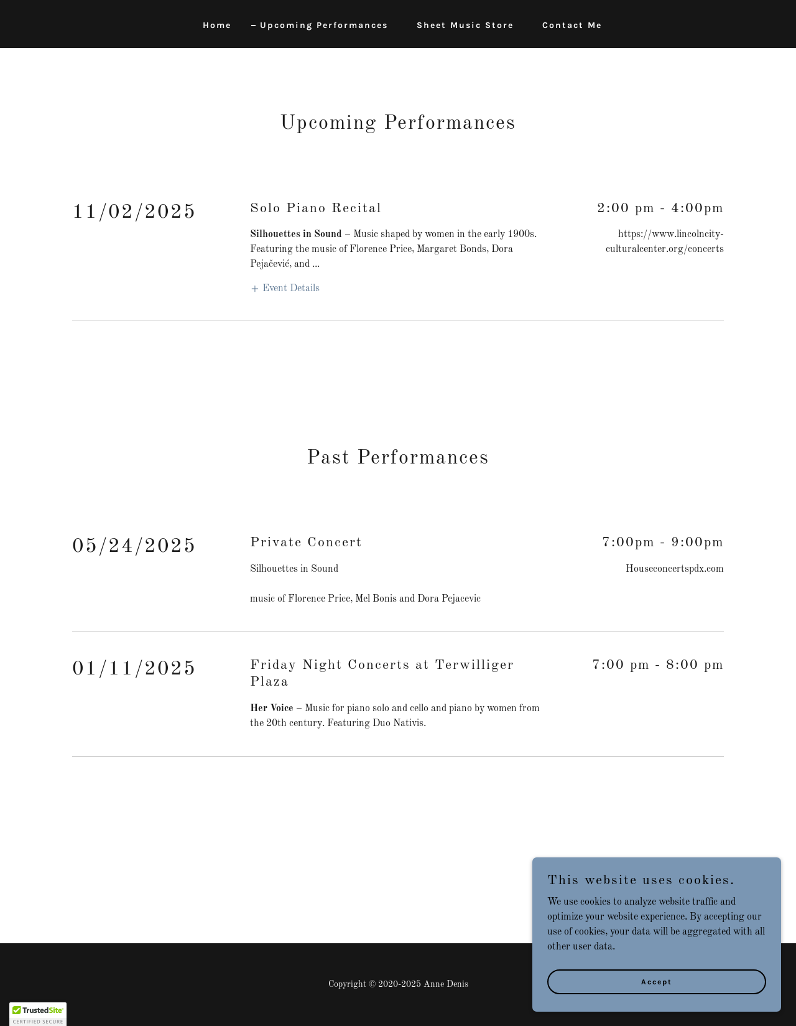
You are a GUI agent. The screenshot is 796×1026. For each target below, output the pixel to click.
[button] (285, 288)
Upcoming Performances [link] (324, 25)
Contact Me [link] (572, 25)
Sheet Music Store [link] (465, 25)
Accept (656, 981)
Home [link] (217, 25)
